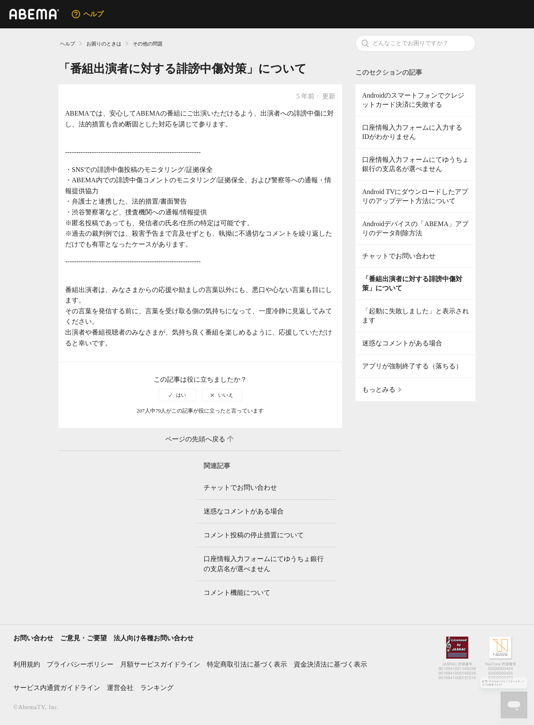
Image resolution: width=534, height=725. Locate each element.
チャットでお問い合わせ (399, 255)
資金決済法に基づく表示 (330, 664)
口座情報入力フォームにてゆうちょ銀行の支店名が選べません (415, 164)
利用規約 (26, 664)
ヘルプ (67, 44)
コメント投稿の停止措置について (254, 535)
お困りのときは (103, 44)
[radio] (177, 395)
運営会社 (120, 687)
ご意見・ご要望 (83, 638)
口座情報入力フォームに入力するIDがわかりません (412, 132)
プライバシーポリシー (80, 664)
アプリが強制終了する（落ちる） (412, 366)
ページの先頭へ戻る (200, 439)
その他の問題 (148, 44)
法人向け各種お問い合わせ (153, 638)
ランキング (157, 687)
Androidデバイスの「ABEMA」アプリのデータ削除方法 (415, 228)
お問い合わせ (33, 638)
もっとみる (378, 389)
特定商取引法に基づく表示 (247, 664)
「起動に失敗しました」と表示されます (415, 315)
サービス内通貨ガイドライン (56, 687)
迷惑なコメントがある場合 (402, 343)
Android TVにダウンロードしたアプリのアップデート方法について (415, 196)
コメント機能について (237, 592)
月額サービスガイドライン (160, 664)
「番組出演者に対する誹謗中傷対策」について (412, 283)
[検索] (415, 43)
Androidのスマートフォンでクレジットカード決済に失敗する (413, 100)
